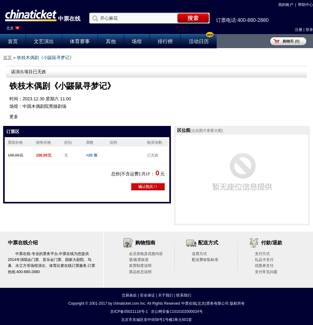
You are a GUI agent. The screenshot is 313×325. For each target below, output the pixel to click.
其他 (111, 41)
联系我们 (183, 295)
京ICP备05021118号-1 (129, 311)
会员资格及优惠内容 (146, 254)
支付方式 (262, 254)
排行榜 (165, 41)
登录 (309, 30)
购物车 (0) (291, 41)
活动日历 (199, 41)
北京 (10, 28)
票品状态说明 (140, 272)
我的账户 (285, 4)
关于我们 (165, 295)
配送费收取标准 (205, 260)
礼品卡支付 (264, 260)
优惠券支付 (264, 265)
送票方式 (199, 254)
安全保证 (147, 295)
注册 (298, 30)
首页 (13, 41)
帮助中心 (305, 4)
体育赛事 (80, 41)
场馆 (137, 41)
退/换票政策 (139, 260)
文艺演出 (44, 41)
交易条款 (129, 295)
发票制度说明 (140, 265)
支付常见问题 (266, 272)
